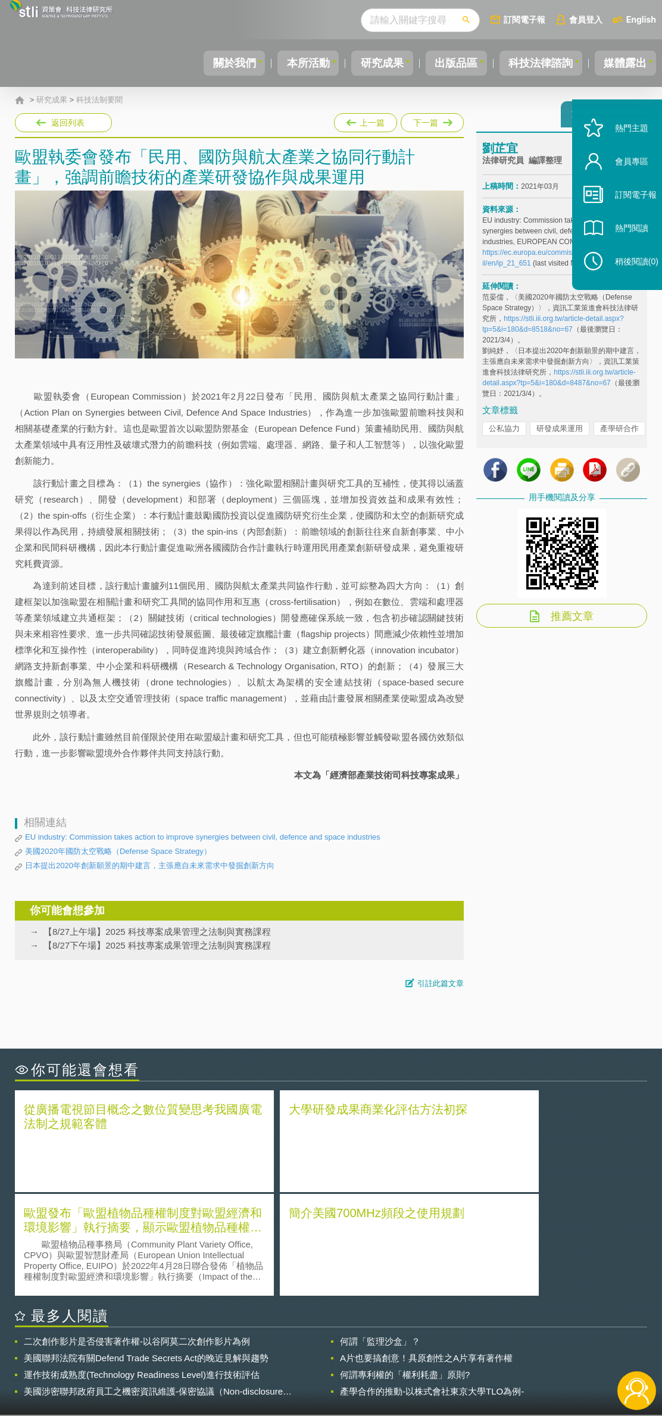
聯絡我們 (335, 1367)
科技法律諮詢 (533, 63)
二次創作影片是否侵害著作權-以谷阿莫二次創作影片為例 (137, 1236)
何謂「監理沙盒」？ (380, 1236)
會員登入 (585, 19)
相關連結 (554, 1350)
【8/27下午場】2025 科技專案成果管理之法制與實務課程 (157, 945)
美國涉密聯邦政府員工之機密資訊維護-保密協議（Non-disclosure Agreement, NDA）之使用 (153, 1286)
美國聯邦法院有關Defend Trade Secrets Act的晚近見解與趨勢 (146, 1252)
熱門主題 (621, 150)
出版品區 (442, 63)
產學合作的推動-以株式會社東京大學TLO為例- (432, 1286)
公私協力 (504, 433)
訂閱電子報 (524, 19)
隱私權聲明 (340, 1350)
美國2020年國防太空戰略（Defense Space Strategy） (118, 851)
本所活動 (284, 63)
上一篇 (365, 122)
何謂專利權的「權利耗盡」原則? (405, 1269)
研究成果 (363, 63)
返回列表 (68, 122)
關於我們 (205, 63)
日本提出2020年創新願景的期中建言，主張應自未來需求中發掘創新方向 (149, 865)
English (641, 19)
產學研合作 (619, 433)
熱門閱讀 (621, 250)
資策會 (489, 1350)
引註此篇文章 (440, 983)
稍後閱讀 (627, 284)
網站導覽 (404, 1367)
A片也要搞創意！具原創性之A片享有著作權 (426, 1252)
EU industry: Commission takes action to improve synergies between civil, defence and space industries (202, 836)
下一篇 (431, 120)
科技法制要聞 (99, 100)
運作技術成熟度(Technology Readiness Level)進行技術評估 (142, 1269)
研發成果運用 (559, 433)
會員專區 (621, 184)
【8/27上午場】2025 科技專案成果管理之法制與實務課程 (157, 932)
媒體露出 (622, 63)
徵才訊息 (404, 1350)
